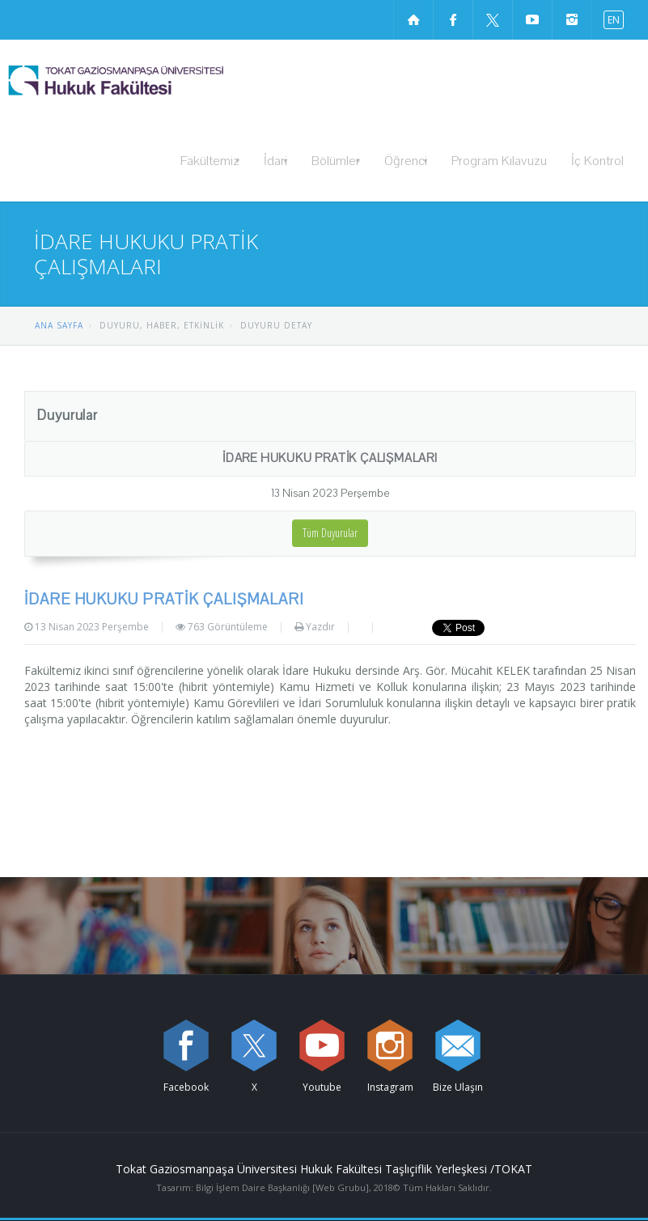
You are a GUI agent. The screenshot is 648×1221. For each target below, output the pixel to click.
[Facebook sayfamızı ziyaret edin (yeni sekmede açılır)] (453, 19)
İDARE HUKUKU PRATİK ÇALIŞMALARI (330, 458)
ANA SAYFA (59, 325)
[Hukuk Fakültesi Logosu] (157, 80)
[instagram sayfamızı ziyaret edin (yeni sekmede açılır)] (572, 19)
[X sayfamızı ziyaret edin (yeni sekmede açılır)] (492, 19)
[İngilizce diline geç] (610, 19)
